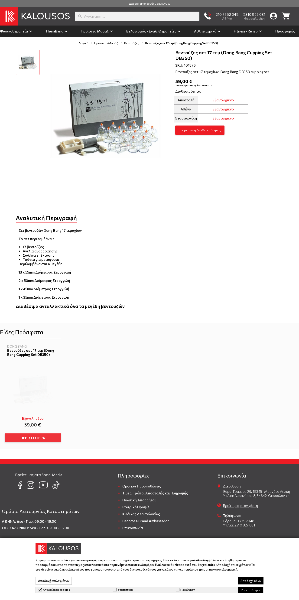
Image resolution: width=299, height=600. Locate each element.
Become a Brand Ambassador (145, 519)
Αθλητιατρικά (205, 31)
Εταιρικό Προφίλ (136, 505)
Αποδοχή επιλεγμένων (53, 581)
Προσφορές (285, 31)
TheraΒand (54, 31)
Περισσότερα (250, 590)
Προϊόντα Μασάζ (95, 31)
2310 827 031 (254, 14)
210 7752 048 (227, 14)
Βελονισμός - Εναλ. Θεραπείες (151, 31)
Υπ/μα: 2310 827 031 (239, 523)
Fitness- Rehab (246, 31)
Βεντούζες (131, 43)
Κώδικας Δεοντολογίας (141, 512)
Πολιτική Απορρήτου (139, 498)
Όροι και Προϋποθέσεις (141, 484)
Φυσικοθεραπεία (14, 31)
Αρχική (83, 43)
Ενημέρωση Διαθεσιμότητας (200, 130)
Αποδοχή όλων (250, 581)
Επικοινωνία (132, 526)
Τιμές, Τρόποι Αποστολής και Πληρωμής (155, 491)
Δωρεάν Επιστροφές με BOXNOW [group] (149, 3)
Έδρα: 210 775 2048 (238, 519)
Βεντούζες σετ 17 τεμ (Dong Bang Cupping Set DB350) (30, 352)
